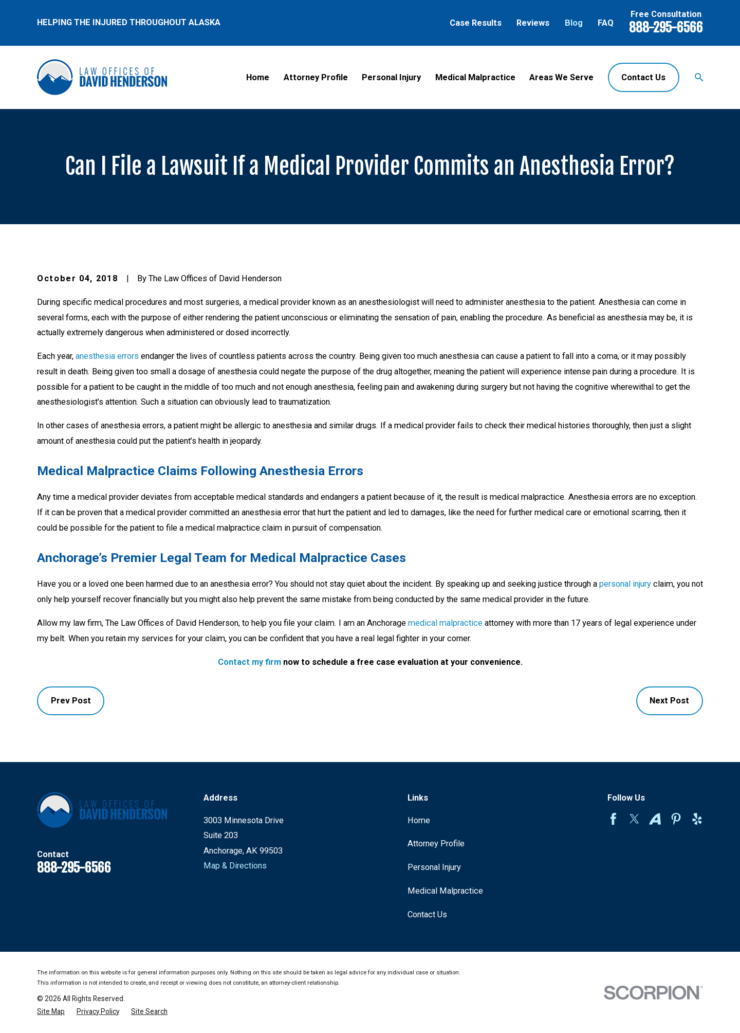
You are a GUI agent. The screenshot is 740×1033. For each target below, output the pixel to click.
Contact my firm (249, 662)
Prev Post (71, 700)
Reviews (532, 23)
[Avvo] (655, 819)
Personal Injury (434, 867)
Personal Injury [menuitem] (391, 77)
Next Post (669, 700)
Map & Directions (235, 866)
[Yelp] (697, 819)
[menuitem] (51, 1011)
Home (419, 820)
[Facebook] (613, 819)
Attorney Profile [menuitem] (316, 77)
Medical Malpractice (445, 891)
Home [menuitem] (257, 77)
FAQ (606, 23)
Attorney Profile (436, 843)
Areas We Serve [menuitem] (561, 77)
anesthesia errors (107, 356)
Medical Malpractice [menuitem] (475, 77)
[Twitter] (634, 819)
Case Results (476, 23)
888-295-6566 (666, 27)
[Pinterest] (676, 819)
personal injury (625, 584)
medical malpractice (445, 623)
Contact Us (643, 77)
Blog (574, 23)
